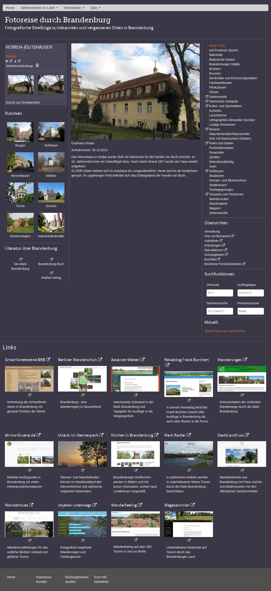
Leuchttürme (217, 115)
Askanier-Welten (125, 359)
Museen (214, 129)
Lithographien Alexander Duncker (232, 120)
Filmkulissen (217, 87)
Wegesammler (177, 505)
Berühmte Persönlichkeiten (222, 264)
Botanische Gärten (222, 59)
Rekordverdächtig (221, 162)
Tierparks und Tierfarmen (226, 194)
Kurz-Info (100, 577)
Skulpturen (216, 175)
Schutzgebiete (214, 254)
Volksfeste (211, 241)
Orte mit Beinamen (217, 236)
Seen (213, 166)
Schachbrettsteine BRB (25, 359)
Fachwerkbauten (220, 83)
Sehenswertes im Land (37, 8)
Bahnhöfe (216, 55)
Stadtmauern (218, 185)
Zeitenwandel (218, 213)
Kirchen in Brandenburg (132, 435)
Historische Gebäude (223, 101)
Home (10, 8)
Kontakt (41, 581)
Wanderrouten (219, 199)
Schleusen (216, 171)
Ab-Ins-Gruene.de (20, 435)
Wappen (215, 208)
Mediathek (101, 581)
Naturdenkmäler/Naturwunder (229, 134)
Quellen (214, 157)
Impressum (43, 577)
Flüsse (213, 92)
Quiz (94, 8)
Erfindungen (212, 245)
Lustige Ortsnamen (222, 124)
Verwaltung (212, 231)
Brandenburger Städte (224, 64)
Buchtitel (210, 259)
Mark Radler (175, 435)
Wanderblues (16, 505)
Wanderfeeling (124, 505)
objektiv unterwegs (74, 505)
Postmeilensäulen (221, 148)
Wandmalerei (218, 203)
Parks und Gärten (221, 143)
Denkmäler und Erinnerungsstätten (233, 78)
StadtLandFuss (230, 435)
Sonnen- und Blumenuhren (227, 180)
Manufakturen (213, 250)
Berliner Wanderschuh (77, 359)
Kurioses (215, 110)
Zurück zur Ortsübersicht (23, 102)
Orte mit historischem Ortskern (230, 138)
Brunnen (215, 73)
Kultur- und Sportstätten (225, 106)
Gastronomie (218, 96)
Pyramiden (216, 152)
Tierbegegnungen (221, 189)
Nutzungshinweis (77, 577)
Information (72, 8)
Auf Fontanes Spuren (223, 50)
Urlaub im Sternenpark (78, 435)
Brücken (215, 69)
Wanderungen (229, 359)
